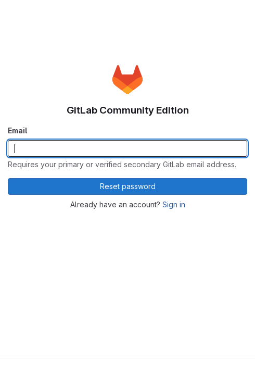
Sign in (173, 204)
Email (17, 130)
